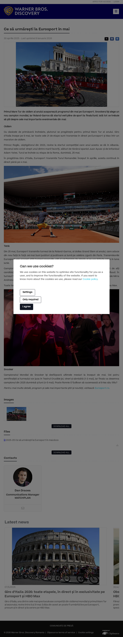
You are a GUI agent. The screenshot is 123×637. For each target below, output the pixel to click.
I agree (26, 307)
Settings (27, 292)
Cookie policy (90, 279)
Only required (30, 300)
